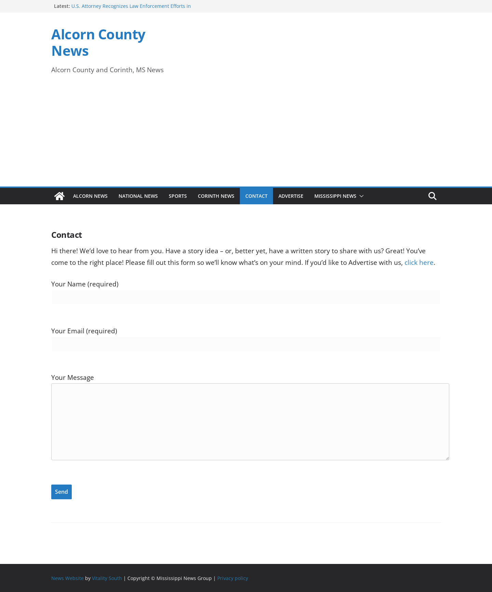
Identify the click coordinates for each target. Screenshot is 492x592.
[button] (360, 196)
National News (138, 196)
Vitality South (107, 578)
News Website (67, 578)
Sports (178, 196)
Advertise (290, 196)
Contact (256, 196)
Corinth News (216, 196)
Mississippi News (335, 196)
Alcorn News (90, 196)
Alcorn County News (98, 42)
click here (419, 262)
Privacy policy (232, 578)
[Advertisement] (246, 135)
